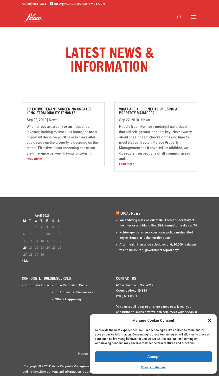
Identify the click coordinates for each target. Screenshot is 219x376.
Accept (153, 357)
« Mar (26, 253)
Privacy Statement (153, 367)
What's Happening (68, 292)
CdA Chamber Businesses (74, 285)
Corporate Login (37, 278)
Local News (130, 206)
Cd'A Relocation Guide (71, 278)
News (53, 113)
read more (34, 151)
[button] (209, 320)
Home (83, 346)
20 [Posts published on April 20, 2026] (24, 240)
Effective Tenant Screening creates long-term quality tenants (59, 103)
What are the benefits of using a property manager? (148, 103)
